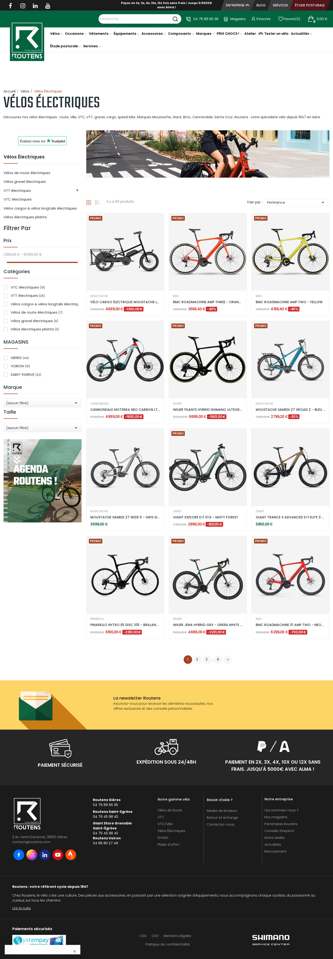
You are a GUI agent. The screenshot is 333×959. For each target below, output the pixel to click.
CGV (155, 936)
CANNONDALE (99, 403)
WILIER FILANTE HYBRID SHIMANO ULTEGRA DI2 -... (208, 409)
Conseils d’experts (279, 831)
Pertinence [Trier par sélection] (296, 202)
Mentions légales (177, 936)
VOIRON (20, 365)
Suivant (228, 659)
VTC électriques (18, 199)
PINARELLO (97, 618)
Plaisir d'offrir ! (169, 844)
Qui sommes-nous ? (281, 810)
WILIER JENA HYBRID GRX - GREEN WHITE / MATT (208, 625)
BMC (176, 296)
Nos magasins (275, 817)
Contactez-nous (220, 824)
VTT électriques (17, 190)
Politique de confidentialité (168, 944)
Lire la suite (21, 908)
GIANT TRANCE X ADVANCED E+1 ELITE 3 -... (290, 517)
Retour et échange (222, 817)
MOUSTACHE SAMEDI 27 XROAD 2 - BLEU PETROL (290, 409)
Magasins (238, 19)
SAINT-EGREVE (26, 374)
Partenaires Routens (281, 824)
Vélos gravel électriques (25, 181)
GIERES (20, 357)
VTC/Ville (165, 824)
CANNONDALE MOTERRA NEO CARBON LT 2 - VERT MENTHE (125, 409)
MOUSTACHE (99, 296)
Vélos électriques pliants (25, 217)
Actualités (272, 844)
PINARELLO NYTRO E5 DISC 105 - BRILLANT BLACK (125, 625)
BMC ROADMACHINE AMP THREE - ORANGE (208, 302)
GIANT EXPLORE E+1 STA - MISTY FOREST (205, 517)
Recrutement (275, 851)
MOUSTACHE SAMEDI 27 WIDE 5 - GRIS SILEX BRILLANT (125, 517)
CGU (143, 936)
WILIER (177, 403)
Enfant (163, 838)
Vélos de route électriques (27, 172)
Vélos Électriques (24, 157)
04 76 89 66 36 (205, 19)
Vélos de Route (170, 810)
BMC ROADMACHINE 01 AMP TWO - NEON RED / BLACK (290, 625)
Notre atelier (274, 838)
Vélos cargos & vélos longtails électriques (40, 208)
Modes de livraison (222, 811)
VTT (161, 817)
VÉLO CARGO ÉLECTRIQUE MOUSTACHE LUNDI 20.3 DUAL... (125, 302)
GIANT (177, 511)
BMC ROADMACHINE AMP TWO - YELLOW (289, 302)
